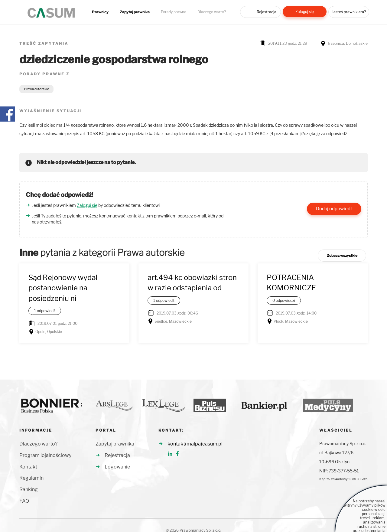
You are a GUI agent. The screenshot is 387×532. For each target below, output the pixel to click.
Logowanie (117, 467)
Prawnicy (100, 12)
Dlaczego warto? (211, 12)
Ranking (28, 489)
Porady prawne (173, 12)
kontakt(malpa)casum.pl (195, 444)
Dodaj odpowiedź (334, 208)
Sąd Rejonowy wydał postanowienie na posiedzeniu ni (63, 288)
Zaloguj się (304, 11)
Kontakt (28, 467)
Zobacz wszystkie (342, 255)
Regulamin (31, 478)
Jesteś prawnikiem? (349, 12)
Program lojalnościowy (45, 455)
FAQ (24, 501)
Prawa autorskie (36, 89)
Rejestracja (266, 12)
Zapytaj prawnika (135, 12)
